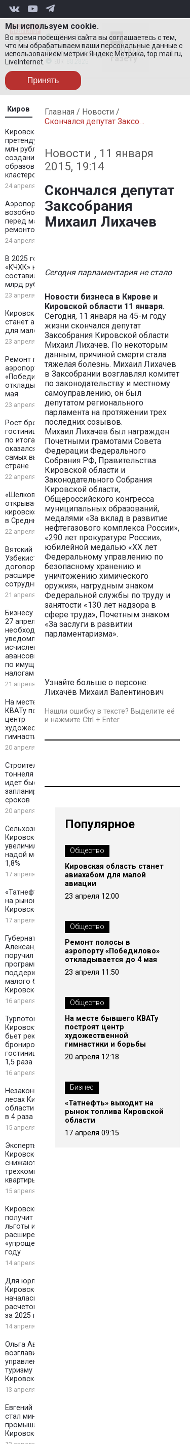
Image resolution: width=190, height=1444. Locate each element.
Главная (59, 112)
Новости (98, 112)
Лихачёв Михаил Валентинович (105, 692)
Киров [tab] (18, 109)
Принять (43, 80)
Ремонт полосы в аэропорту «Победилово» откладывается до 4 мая (112, 951)
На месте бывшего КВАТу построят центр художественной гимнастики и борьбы (111, 1031)
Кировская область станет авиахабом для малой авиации (114, 875)
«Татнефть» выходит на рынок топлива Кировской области (114, 1112)
